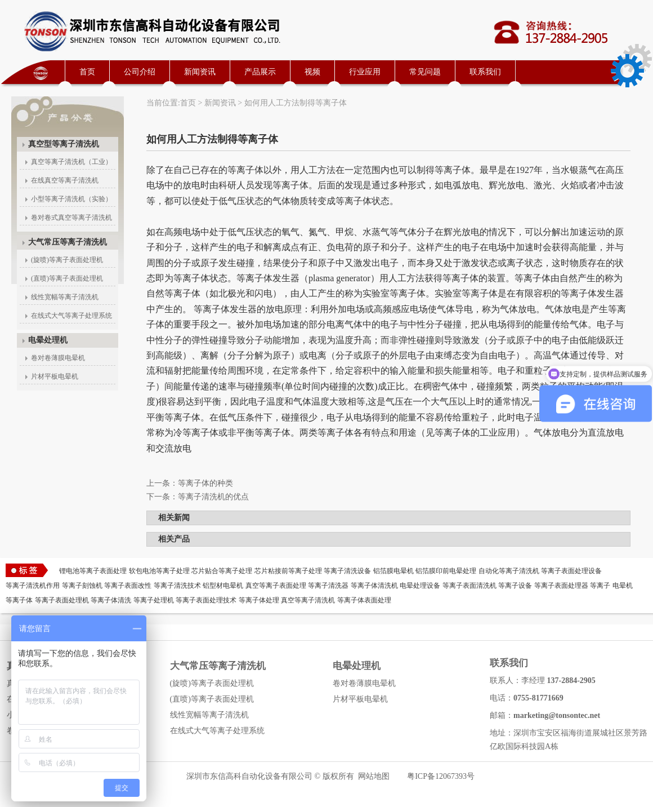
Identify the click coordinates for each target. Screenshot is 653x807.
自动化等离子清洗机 (508, 571)
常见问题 (425, 72)
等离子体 (19, 600)
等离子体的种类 (205, 483)
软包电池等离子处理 (159, 571)
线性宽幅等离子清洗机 (65, 297)
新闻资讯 (200, 72)
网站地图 (374, 776)
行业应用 (365, 72)
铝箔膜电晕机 (393, 571)
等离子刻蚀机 (82, 585)
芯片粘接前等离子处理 (288, 571)
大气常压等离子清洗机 (67, 242)
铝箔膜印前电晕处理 (445, 571)
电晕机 (622, 585)
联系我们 (485, 72)
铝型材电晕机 (223, 585)
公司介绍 (139, 72)
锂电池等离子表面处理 (93, 571)
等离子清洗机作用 (33, 585)
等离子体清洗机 (374, 585)
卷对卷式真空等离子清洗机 (71, 217)
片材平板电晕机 (54, 376)
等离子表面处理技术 (206, 600)
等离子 (600, 585)
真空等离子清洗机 (308, 600)
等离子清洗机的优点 (213, 497)
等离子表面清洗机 (469, 585)
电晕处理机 (48, 340)
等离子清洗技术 (177, 585)
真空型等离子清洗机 (63, 144)
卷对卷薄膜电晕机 (58, 358)
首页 (87, 72)
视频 (312, 72)
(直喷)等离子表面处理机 (67, 278)
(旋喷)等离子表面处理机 (67, 260)
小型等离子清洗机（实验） (71, 199)
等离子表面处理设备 (571, 571)
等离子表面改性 (127, 585)
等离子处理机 (153, 600)
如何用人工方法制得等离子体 (295, 103)
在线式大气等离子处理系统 (71, 316)
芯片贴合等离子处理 (221, 571)
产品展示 (260, 72)
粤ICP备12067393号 (441, 776)
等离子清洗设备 (347, 571)
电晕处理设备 (420, 585)
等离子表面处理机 (62, 600)
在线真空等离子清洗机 (65, 180)
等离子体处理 (259, 600)
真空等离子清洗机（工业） (71, 162)
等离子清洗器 (328, 585)
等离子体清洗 (111, 600)
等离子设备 (515, 585)
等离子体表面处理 (364, 600)
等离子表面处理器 (561, 585)
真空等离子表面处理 (275, 585)
